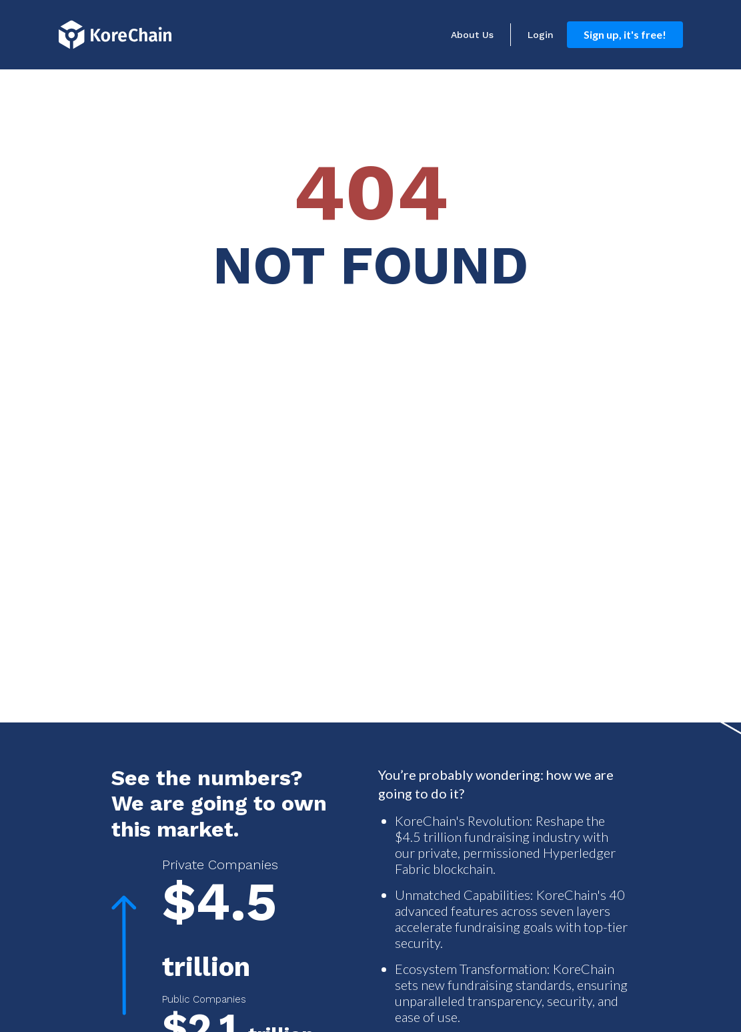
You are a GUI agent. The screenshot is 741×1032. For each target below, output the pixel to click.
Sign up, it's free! (625, 34)
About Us (472, 34)
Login (541, 34)
